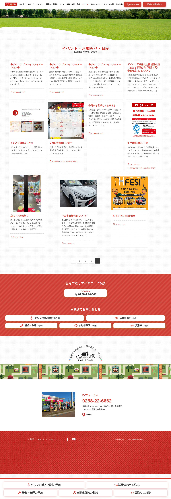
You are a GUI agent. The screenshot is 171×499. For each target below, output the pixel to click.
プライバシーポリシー (55, 464)
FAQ (40, 464)
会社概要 (31, 464)
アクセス (87, 440)
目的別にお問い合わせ (154, 4)
